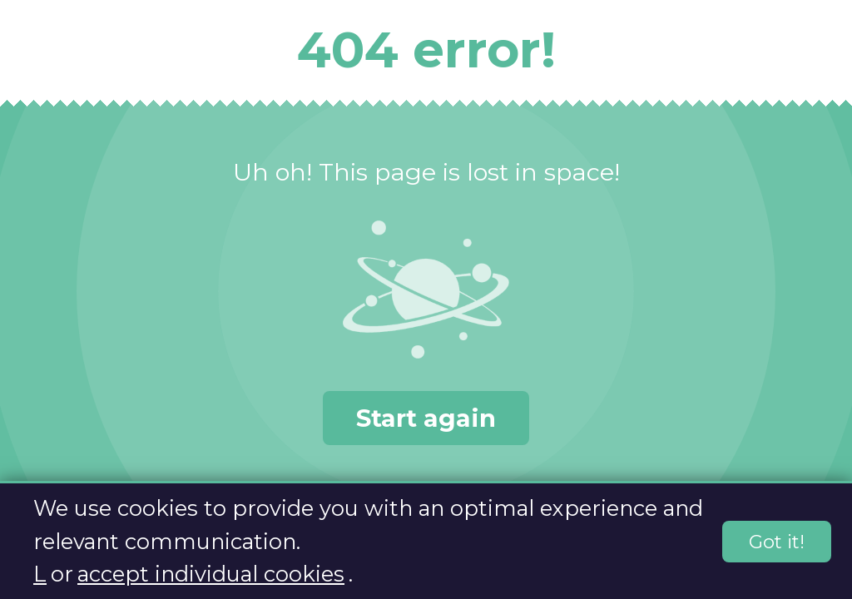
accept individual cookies (210, 574)
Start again (426, 418)
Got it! (777, 542)
